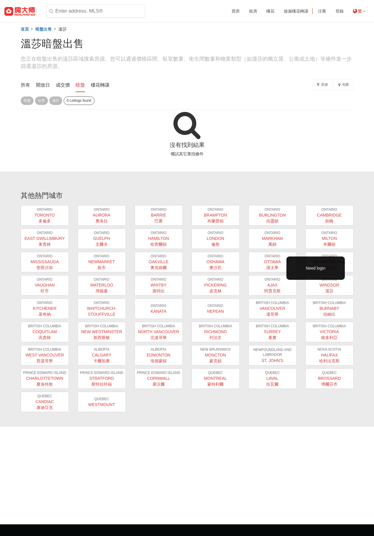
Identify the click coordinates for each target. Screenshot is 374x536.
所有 (25, 84)
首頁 (25, 29)
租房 (253, 11)
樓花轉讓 (100, 84)
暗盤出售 (43, 29)
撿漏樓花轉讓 (296, 11)
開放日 (43, 84)
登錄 (339, 11)
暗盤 (80, 84)
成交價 (63, 84)
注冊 (322, 11)
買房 (236, 11)
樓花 (270, 11)
